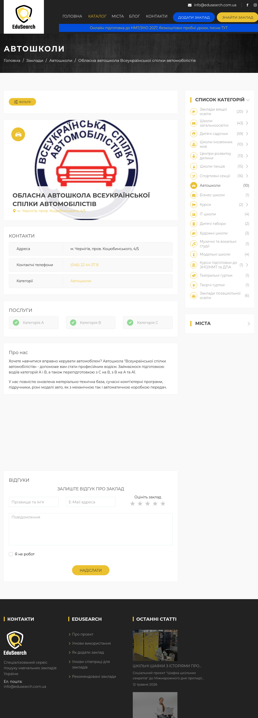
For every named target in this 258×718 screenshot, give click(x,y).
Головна (72, 17)
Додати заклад (199, 16)
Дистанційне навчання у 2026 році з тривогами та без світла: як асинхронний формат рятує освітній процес (213, 669)
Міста (121, 17)
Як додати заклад (88, 656)
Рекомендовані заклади (94, 680)
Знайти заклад (239, 16)
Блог (141, 17)
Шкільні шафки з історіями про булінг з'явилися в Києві (208, 638)
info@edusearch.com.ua (25, 690)
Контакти (164, 17)
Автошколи (81, 282)
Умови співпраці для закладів (91, 668)
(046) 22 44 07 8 (85, 266)
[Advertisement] (90, 440)
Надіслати (91, 574)
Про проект (82, 638)
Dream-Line (243, 711)
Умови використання (91, 647)
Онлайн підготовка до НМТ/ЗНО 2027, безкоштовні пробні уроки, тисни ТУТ (158, 27)
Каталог (98, 17)
